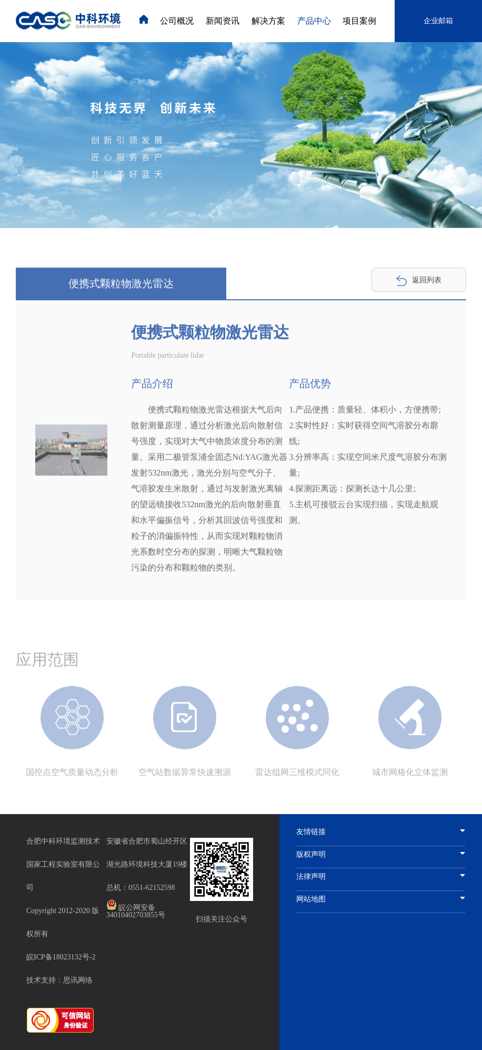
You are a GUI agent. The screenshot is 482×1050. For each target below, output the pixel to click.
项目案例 (359, 20)
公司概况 (177, 20)
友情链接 (380, 832)
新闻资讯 (222, 20)
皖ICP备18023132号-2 (60, 957)
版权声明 (380, 854)
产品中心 (314, 20)
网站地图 (380, 899)
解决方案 (268, 20)
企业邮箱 (438, 21)
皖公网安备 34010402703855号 (135, 909)
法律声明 (380, 876)
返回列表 (418, 281)
